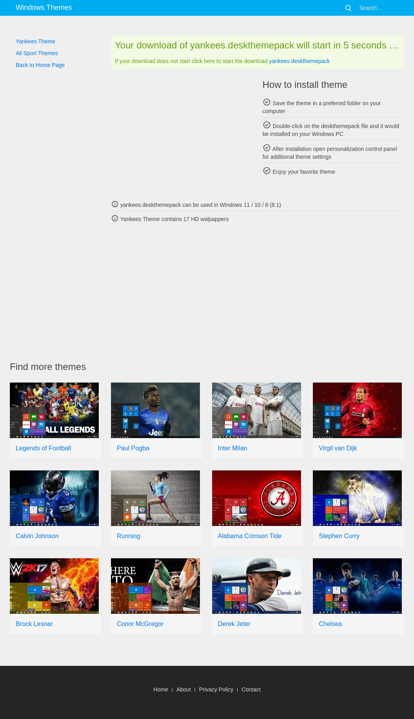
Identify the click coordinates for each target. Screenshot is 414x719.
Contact (251, 689)
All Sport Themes (37, 53)
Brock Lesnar (34, 624)
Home (160, 689)
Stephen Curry (339, 536)
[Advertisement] (182, 134)
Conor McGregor (140, 624)
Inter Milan (233, 448)
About (183, 689)
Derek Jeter (234, 624)
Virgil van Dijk (338, 448)
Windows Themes (44, 7)
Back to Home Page (40, 65)
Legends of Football (43, 448)
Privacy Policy (216, 689)
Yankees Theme (35, 41)
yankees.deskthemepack (299, 61)
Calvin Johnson (37, 536)
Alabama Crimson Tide (250, 536)
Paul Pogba (133, 448)
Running (128, 536)
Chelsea (330, 624)
